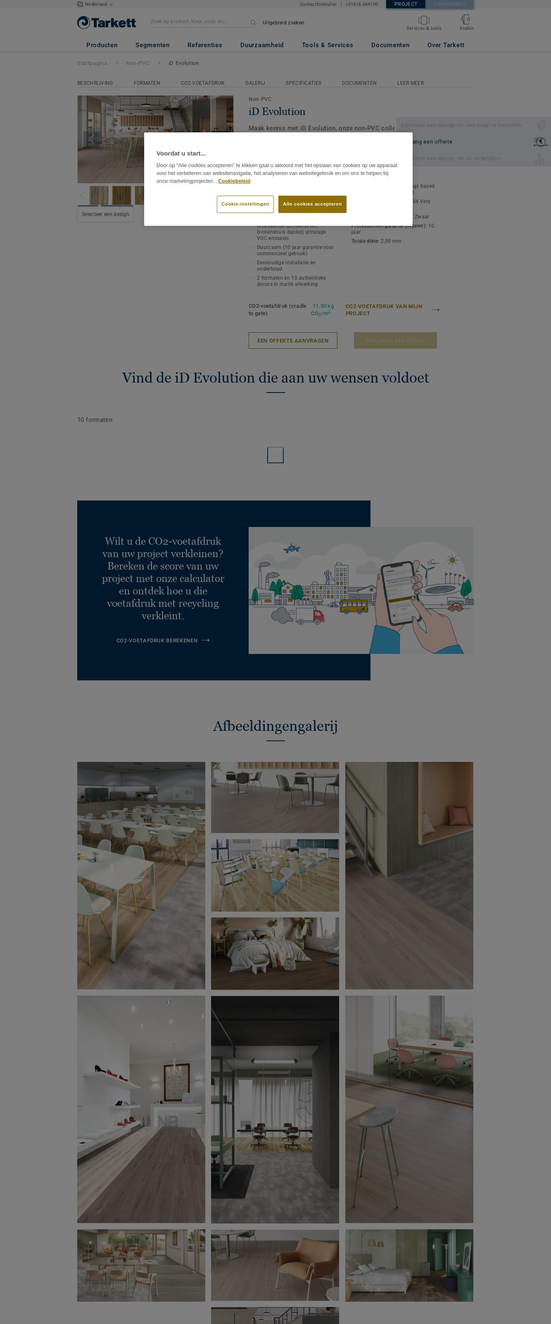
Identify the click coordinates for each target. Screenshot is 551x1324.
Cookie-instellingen (245, 203)
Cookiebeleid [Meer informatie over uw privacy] (234, 181)
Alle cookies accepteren (312, 203)
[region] (278, 179)
